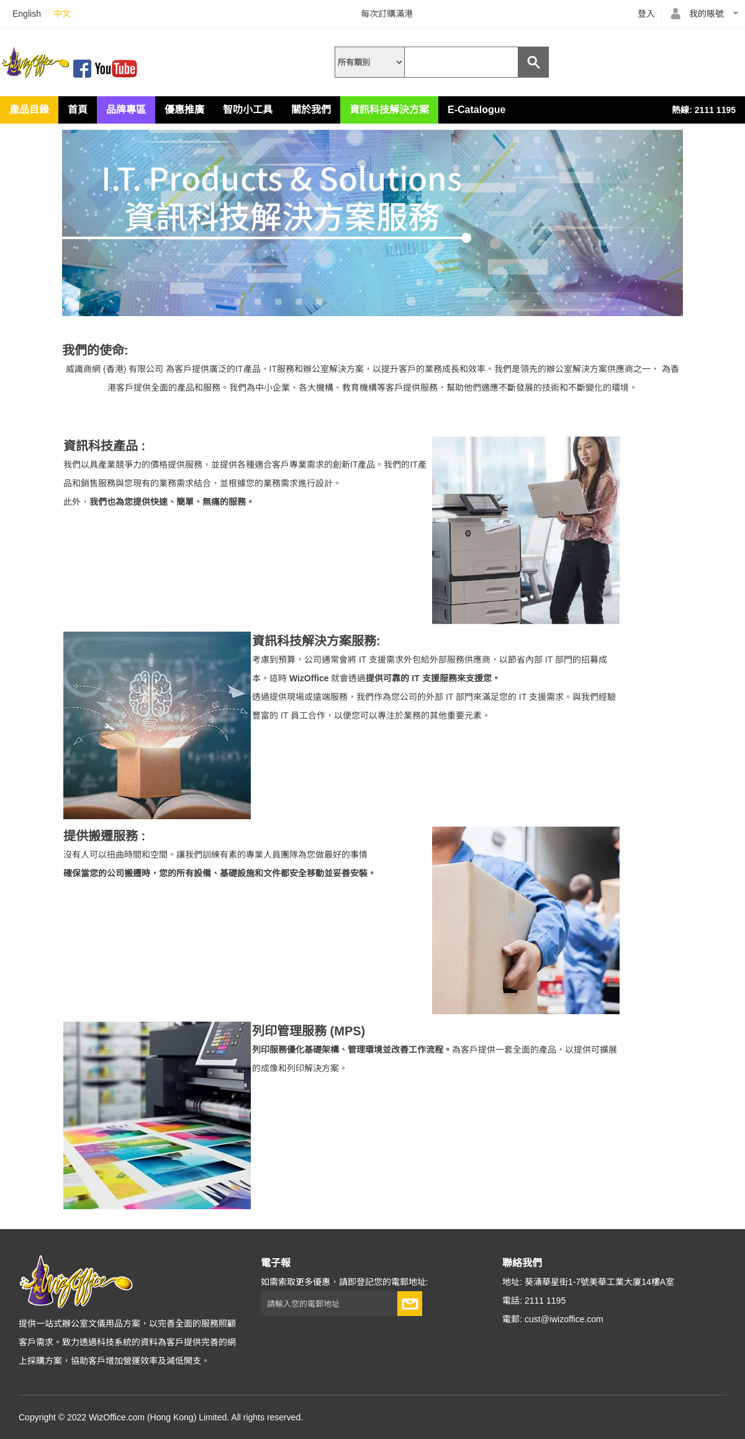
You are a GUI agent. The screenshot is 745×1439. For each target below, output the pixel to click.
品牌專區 (126, 109)
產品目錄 (29, 109)
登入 (646, 14)
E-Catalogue (476, 109)
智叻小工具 (248, 109)
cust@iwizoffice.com (564, 1319)
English (26, 14)
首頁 (78, 109)
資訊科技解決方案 (389, 109)
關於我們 (311, 109)
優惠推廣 (184, 109)
